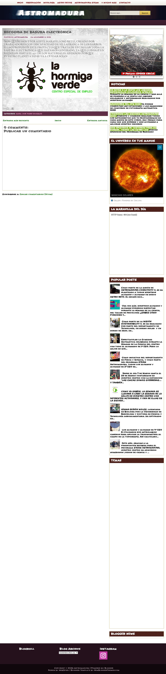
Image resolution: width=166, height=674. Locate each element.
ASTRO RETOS (64, 3)
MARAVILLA (117, 564)
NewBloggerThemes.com (106, 670)
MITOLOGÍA (49, 3)
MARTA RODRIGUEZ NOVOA (126, 589)
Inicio (58, 120)
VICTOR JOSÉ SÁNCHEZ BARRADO (130, 622)
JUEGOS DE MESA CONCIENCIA (138, 441)
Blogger (108, 668)
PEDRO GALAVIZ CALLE (124, 604)
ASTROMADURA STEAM (87, 3)
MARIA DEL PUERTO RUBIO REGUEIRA (132, 571)
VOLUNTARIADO (120, 626)
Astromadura (50, 12)
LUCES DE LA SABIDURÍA (125, 557)
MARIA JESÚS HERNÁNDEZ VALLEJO (131, 575)
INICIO (20, 3)
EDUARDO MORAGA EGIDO (125, 505)
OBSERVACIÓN (33, 3)
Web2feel (64, 670)
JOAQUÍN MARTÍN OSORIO (126, 549)
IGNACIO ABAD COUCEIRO (125, 535)
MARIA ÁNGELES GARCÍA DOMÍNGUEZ (132, 567)
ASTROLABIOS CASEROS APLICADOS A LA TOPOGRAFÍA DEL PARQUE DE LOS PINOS (142, 424)
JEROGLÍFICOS (119, 546)
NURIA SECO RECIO (122, 600)
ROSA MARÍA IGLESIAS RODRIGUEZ (130, 608)
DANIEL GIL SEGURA (122, 502)
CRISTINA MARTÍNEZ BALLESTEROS (131, 498)
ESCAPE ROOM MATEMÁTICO (137, 285)
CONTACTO (124, 3)
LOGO (114, 553)
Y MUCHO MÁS (108, 3)
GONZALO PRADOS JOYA (125, 527)
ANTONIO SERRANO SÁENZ (126, 480)
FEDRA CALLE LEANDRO (124, 516)
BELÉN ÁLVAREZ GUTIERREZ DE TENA (131, 487)
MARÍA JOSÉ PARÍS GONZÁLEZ (29, 114)
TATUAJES (117, 619)
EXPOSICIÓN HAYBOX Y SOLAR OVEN (141, 319)
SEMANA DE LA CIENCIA (124, 611)
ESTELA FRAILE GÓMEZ (124, 509)
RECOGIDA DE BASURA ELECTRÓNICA (37, 32)
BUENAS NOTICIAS (121, 491)
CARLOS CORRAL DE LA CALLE (128, 495)
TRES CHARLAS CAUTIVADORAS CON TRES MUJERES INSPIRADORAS (141, 405)
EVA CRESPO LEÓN (121, 513)
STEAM (115, 615)
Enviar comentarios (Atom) (36, 194)
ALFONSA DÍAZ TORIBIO (124, 469)
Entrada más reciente (16, 120)
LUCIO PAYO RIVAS (122, 560)
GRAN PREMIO (119, 531)
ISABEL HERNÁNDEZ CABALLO (128, 542)
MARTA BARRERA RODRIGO (126, 586)
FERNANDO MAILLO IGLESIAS (127, 520)
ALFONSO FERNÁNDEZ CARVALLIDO (131, 473)
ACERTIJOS (117, 465)
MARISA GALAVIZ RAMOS (125, 582)
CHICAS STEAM (129, 371)
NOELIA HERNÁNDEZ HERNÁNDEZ (129, 597)
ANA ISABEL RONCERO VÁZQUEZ (129, 476)
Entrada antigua (97, 120)
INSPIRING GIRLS (120, 538)
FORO (114, 524)
